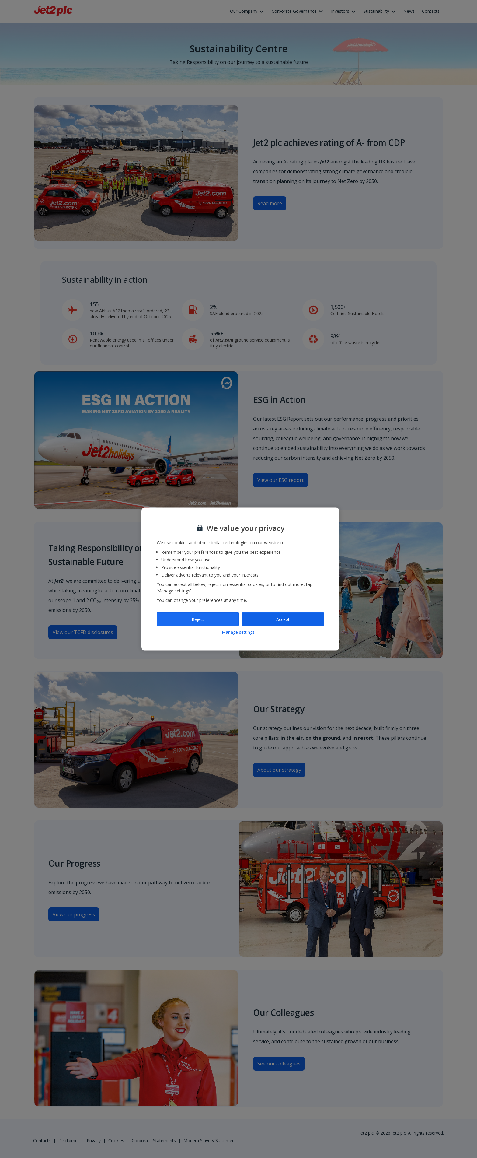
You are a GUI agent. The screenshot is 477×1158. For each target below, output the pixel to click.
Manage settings (238, 632)
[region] (240, 579)
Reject (198, 619)
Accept (283, 619)
